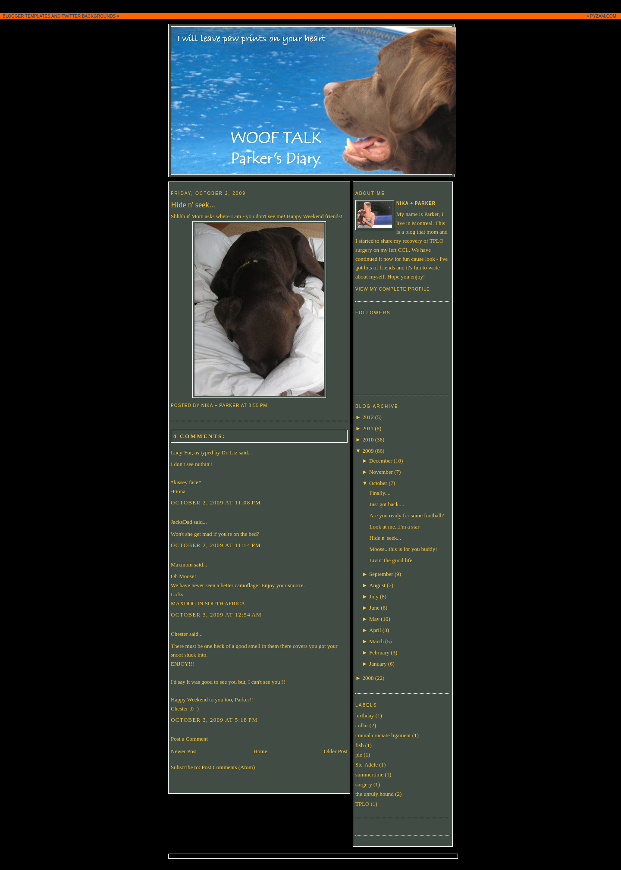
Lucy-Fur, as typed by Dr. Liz (204, 452)
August (377, 585)
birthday (364, 715)
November (381, 472)
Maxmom (182, 564)
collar (361, 725)
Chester (179, 634)
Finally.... (379, 493)
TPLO (362, 804)
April (375, 630)
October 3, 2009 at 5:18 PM (214, 720)
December (380, 460)
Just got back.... (386, 504)
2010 (367, 439)
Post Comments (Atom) (228, 767)
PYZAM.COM (603, 16)
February (379, 652)
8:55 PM (258, 405)
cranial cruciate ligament (383, 735)
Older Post (336, 751)
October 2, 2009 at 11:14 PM (216, 545)
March (376, 641)
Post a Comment (189, 738)
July (374, 596)
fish (359, 745)
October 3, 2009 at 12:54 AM (216, 614)
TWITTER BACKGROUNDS (89, 16)
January (377, 663)
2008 (367, 678)
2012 (367, 417)
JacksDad (181, 522)
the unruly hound (374, 794)
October (378, 483)
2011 (367, 428)
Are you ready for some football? (406, 515)
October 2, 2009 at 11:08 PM (216, 502)
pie (358, 754)
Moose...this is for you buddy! (403, 549)
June (374, 607)
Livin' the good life (390, 560)
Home (260, 751)
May (374, 619)
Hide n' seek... (193, 204)
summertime (369, 774)
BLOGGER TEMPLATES (26, 16)
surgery (363, 784)
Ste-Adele (366, 764)
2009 (367, 451)
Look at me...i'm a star (394, 526)
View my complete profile (392, 289)
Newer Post (184, 751)
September (381, 574)
